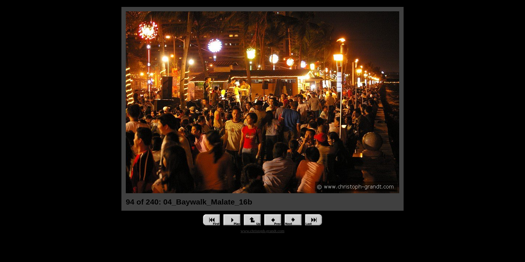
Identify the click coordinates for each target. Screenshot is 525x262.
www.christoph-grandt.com (262, 231)
